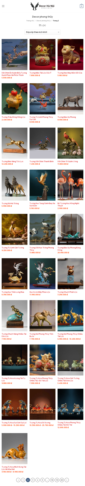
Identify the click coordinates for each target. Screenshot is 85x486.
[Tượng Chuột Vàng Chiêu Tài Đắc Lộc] (14, 315)
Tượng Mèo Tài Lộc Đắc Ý (40, 73)
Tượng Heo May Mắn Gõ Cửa (70, 73)
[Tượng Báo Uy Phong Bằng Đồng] (70, 229)
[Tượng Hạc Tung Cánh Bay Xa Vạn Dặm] (42, 185)
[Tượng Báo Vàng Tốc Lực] (14, 143)
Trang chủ (30, 21)
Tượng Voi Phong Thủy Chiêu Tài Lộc (70, 335)
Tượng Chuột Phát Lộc (67, 292)
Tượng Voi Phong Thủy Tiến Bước (41, 335)
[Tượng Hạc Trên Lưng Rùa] (14, 273)
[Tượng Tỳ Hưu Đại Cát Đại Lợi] (14, 404)
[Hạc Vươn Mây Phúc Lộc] (42, 273)
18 (52, 480)
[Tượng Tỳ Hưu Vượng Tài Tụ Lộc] (14, 360)
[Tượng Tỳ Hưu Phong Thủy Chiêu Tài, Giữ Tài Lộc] (42, 360)
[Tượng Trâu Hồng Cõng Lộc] (14, 98)
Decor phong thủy (44, 21)
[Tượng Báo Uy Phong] (70, 98)
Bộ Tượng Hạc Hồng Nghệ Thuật (68, 204)
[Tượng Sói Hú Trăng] (14, 185)
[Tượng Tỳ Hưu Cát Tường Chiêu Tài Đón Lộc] (70, 360)
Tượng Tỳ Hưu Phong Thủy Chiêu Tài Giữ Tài (69, 423)
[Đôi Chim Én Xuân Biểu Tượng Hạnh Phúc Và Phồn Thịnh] (14, 54)
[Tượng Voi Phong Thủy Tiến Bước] (42, 315)
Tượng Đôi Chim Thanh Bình (42, 161)
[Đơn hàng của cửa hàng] (42, 32)
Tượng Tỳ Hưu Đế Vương (40, 423)
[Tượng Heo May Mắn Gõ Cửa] (70, 54)
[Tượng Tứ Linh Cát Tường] (14, 229)
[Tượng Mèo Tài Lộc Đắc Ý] (42, 54)
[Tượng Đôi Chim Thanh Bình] (42, 143)
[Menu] (3, 6)
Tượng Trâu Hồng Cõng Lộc (13, 117)
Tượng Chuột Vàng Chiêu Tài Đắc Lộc (14, 335)
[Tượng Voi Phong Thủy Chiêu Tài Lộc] (70, 315)
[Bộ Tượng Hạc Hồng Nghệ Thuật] (70, 185)
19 (57, 480)
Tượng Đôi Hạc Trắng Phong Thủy (42, 249)
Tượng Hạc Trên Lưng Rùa (13, 292)
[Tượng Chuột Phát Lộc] (70, 273)
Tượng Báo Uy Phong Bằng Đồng (69, 249)
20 (62, 480)
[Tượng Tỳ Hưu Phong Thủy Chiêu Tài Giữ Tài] (70, 404)
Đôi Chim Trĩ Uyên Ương (68, 161)
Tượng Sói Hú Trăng (10, 203)
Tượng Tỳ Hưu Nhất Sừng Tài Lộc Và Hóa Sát (14, 468)
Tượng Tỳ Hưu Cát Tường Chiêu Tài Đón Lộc (68, 379)
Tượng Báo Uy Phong (67, 117)
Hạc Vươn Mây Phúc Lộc (40, 292)
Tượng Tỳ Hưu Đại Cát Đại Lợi (14, 423)
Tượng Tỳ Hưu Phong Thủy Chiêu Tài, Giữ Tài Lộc (41, 379)
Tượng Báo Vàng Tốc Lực (12, 161)
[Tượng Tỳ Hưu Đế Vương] (42, 404)
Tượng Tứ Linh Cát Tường (13, 248)
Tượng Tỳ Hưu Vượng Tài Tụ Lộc (13, 379)
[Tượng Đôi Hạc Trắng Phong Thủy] (42, 229)
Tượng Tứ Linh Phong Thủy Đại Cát (41, 118)
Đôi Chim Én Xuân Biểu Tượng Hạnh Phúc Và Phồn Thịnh (14, 74)
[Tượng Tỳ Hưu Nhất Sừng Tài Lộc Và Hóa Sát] (14, 448)
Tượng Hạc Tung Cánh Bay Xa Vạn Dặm (42, 204)
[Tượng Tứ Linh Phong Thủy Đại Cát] (42, 98)
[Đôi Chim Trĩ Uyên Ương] (70, 143)
